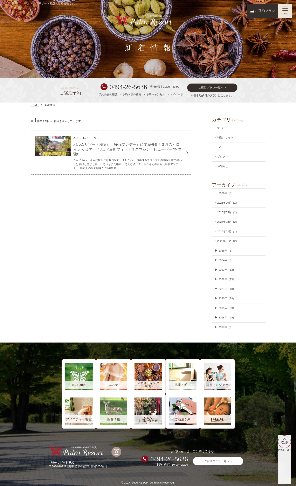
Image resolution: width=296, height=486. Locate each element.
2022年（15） (227, 279)
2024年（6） (226, 260)
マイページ (176, 94)
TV (219, 147)
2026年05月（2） (228, 212)
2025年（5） (226, 250)
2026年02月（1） (228, 231)
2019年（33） (227, 308)
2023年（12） (227, 269)
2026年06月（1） (228, 202)
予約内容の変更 (131, 94)
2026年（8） (226, 193)
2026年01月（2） (228, 240)
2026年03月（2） (228, 221)
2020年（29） (227, 298)
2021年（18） (227, 288)
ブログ (221, 156)
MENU (285, 13)
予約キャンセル (155, 94)
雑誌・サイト (225, 137)
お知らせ (222, 166)
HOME (35, 105)
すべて (221, 127)
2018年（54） (227, 317)
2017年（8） (226, 327)
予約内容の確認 (108, 94)
